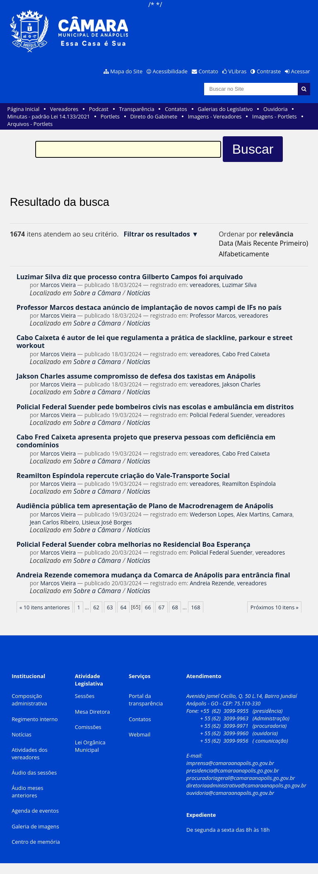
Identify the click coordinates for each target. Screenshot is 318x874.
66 (148, 607)
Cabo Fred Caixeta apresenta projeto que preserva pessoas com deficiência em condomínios (146, 440)
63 (110, 607)
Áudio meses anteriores (27, 791)
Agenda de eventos (35, 810)
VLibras (238, 71)
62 (96, 607)
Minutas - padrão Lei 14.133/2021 (48, 116)
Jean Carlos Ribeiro (54, 522)
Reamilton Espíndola (249, 484)
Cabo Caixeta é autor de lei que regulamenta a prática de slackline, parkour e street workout (155, 341)
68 (175, 607)
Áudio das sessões (34, 772)
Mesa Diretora (92, 711)
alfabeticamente (244, 253)
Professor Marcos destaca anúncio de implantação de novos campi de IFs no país (149, 307)
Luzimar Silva (239, 285)
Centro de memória (36, 841)
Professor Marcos (213, 315)
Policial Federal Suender (221, 415)
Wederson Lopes (212, 514)
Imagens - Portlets (274, 116)
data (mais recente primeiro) (263, 243)
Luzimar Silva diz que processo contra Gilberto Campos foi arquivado (130, 276)
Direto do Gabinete (153, 116)
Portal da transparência (146, 699)
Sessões (84, 696)
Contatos (176, 109)
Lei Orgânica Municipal (90, 746)
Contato (209, 71)
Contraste (269, 71)
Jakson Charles (241, 384)
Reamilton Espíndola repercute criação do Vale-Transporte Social (123, 475)
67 (162, 607)
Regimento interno (35, 719)
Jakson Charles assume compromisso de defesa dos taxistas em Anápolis (136, 376)
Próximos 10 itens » (275, 607)
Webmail (139, 734)
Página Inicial (23, 109)
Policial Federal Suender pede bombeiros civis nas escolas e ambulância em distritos (155, 406)
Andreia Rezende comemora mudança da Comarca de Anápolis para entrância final (153, 574)
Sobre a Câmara (97, 292)
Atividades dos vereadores (30, 753)
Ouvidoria (275, 109)
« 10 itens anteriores (44, 607)
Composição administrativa (29, 699)
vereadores (204, 285)
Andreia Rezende (212, 583)
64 (123, 607)
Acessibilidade (170, 71)
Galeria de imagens (35, 826)
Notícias (138, 292)
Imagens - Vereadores (215, 116)
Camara (282, 514)
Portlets (110, 116)
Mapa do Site (126, 71)
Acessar (300, 71)
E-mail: (195, 755)
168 (195, 607)
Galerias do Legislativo (225, 109)
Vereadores (64, 109)
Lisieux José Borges (107, 522)
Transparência (136, 109)
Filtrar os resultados (156, 234)
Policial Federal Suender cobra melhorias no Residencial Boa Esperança (134, 544)
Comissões (88, 727)
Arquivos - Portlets (30, 124)
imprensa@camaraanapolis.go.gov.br (230, 763)
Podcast (98, 109)
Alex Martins (252, 514)
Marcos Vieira (58, 285)
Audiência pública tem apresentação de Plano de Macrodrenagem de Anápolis (145, 505)
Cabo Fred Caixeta (246, 354)
